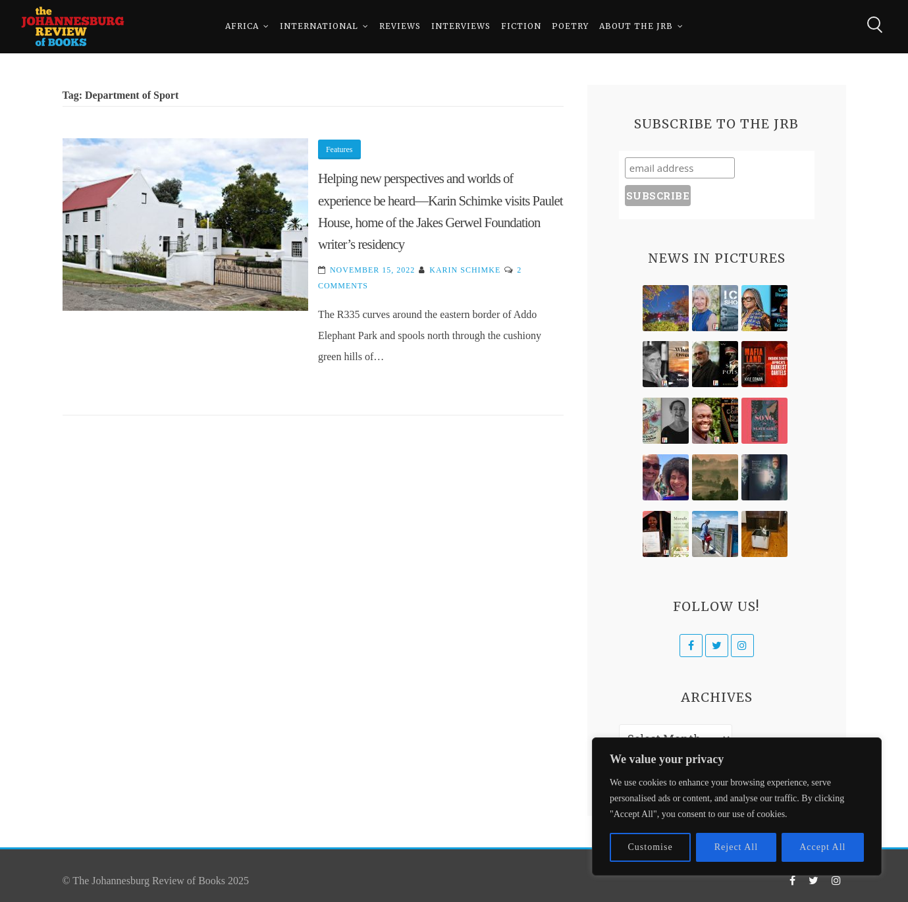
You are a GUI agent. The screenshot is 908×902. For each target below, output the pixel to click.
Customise (650, 847)
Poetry (570, 26)
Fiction (521, 26)
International (319, 26)
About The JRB (636, 26)
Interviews (461, 26)
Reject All (736, 847)
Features (339, 149)
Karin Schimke (464, 270)
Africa (242, 26)
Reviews (400, 26)
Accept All (822, 847)
